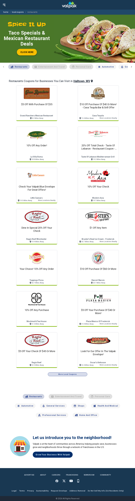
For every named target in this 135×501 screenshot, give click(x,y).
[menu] (4, 5)
